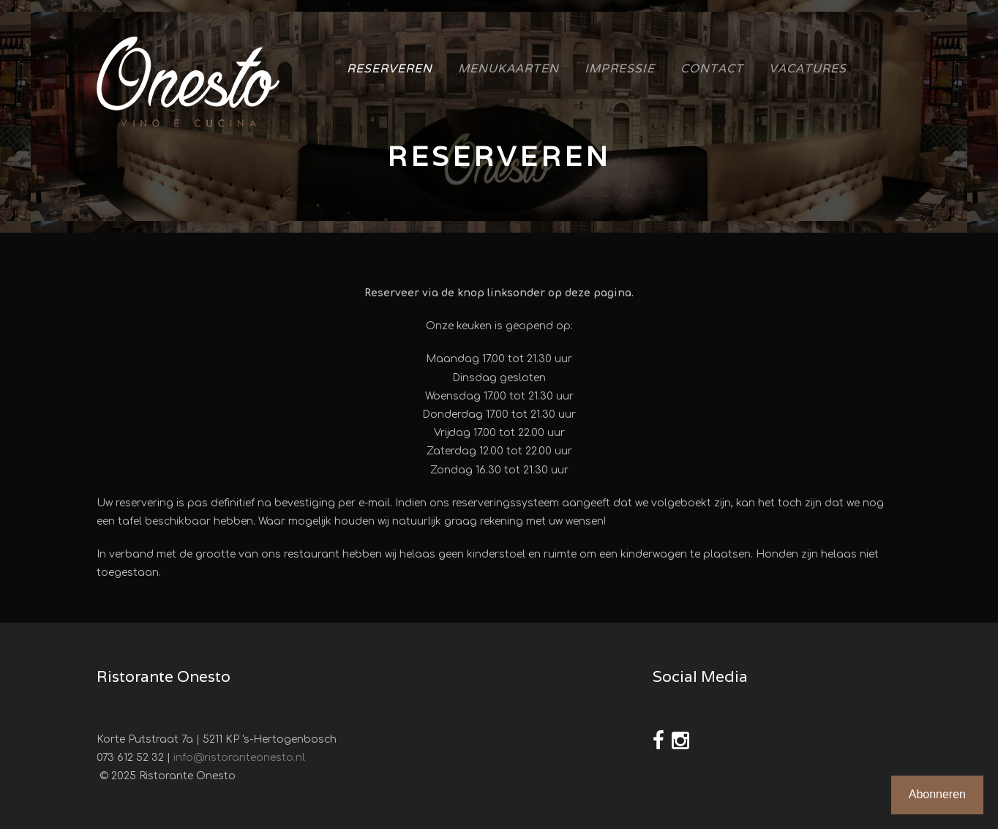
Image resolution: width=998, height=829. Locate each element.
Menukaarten (508, 68)
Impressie (620, 68)
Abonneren (937, 794)
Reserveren (389, 68)
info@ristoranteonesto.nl (239, 757)
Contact (711, 68)
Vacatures (808, 68)
